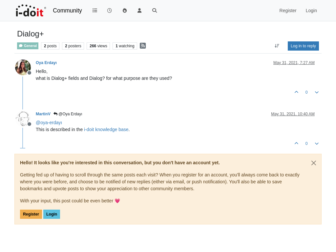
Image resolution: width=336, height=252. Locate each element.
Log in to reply (303, 46)
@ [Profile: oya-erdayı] (49, 122)
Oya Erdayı (46, 62)
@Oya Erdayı (67, 114)
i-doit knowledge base (106, 129)
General (28, 46)
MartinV (43, 114)
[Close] (313, 163)
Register (31, 214)
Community (67, 10)
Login (51, 214)
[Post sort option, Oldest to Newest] (277, 46)
